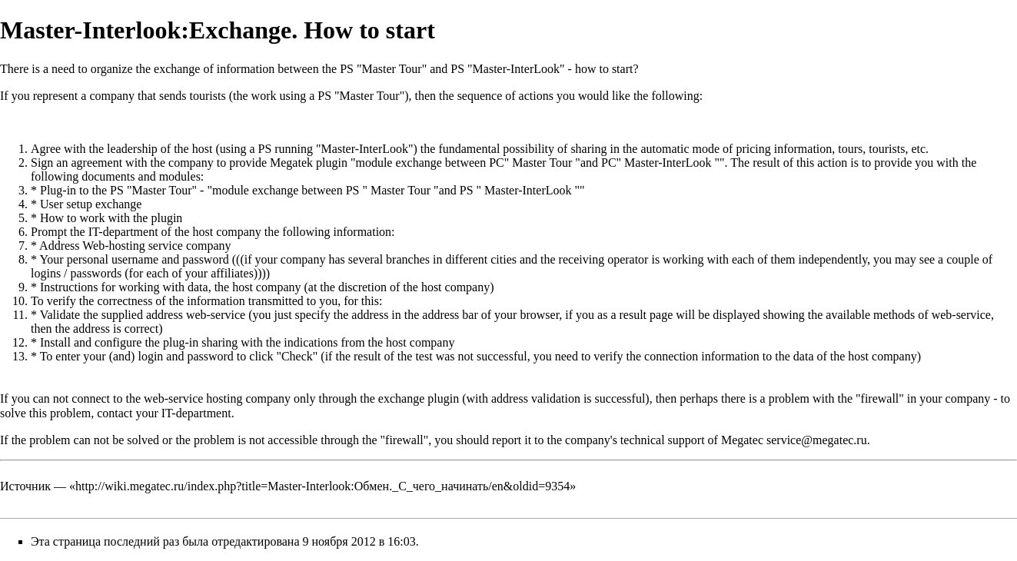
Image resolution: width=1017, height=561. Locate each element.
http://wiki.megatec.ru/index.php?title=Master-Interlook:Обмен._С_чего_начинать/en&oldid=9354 (322, 486)
